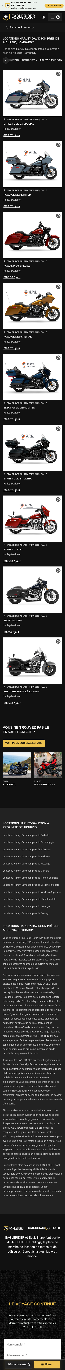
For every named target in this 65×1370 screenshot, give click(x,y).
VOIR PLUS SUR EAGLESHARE (24, 743)
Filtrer (47, 1364)
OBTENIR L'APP (54, 6)
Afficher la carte (18, 1364)
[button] (32, 104)
